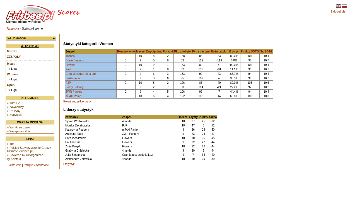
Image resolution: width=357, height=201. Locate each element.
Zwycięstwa (153, 51)
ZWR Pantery (74, 91)
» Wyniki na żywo (18, 127)
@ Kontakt (14, 159)
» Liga (13, 68)
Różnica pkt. (219, 51)
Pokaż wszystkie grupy (77, 101)
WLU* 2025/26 (30, 46)
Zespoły (14, 56)
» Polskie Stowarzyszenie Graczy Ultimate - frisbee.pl (29, 149)
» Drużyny (13, 111)
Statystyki (69, 164)
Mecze (12, 51)
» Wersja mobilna (18, 131)
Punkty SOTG (250, 51)
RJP (68, 82)
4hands (70, 56)
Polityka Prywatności (36, 165)
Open (11, 85)
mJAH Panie (73, 96)
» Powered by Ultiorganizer (25, 155)
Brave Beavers (75, 60)
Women (12, 74)
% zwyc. (234, 51)
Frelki (69, 69)
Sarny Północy (74, 87)
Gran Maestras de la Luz (81, 73)
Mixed (11, 63)
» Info (11, 143)
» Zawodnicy (15, 107)
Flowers (70, 64)
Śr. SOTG (266, 51)
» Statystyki (14, 114)
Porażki (168, 51)
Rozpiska (13, 28)
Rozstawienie (126, 51)
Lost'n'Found (73, 78)
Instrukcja (15, 165)
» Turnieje (13, 103)
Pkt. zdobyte (182, 51)
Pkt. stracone (200, 51)
